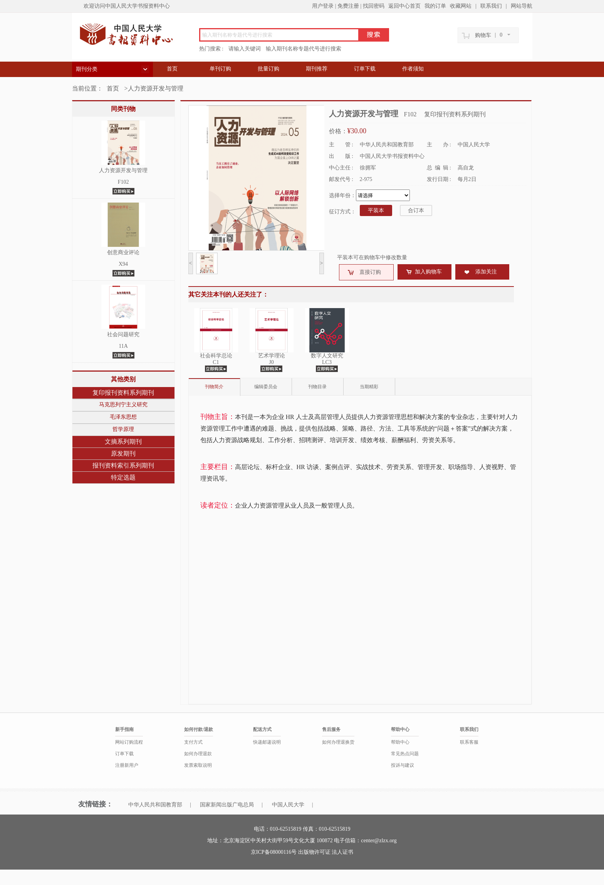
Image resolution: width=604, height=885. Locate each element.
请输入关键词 (244, 49)
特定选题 (123, 477)
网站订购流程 (129, 742)
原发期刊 (123, 453)
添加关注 (486, 272)
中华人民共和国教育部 (155, 805)
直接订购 (370, 272)
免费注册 (348, 6)
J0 (271, 362)
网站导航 (521, 6)
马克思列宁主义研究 (123, 404)
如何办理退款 (198, 753)
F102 (123, 182)
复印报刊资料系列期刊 (123, 392)
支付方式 (193, 742)
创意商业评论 (123, 252)
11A (123, 346)
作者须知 (413, 69)
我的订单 (435, 6)
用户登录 (323, 6)
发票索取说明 (198, 765)
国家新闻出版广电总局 (227, 805)
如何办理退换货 (338, 742)
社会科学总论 (216, 356)
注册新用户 (126, 765)
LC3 (327, 362)
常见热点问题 (405, 753)
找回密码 (373, 6)
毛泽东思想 (123, 417)
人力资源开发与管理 (123, 170)
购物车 (483, 35)
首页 (172, 69)
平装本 (376, 210)
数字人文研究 (327, 356)
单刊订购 (220, 69)
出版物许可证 (315, 852)
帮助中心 (400, 742)
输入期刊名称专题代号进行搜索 (303, 49)
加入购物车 (428, 272)
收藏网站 (460, 6)
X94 (123, 264)
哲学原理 (123, 429)
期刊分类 (86, 69)
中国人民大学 (288, 805)
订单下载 (365, 69)
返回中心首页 (404, 6)
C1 (216, 362)
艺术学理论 (271, 356)
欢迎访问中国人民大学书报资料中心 (127, 6)
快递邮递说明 (267, 742)
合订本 (416, 210)
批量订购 (268, 69)
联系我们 (491, 6)
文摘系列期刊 (123, 441)
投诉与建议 (402, 765)
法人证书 (342, 852)
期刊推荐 (316, 69)
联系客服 (469, 742)
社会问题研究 (123, 334)
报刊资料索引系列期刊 (123, 465)
